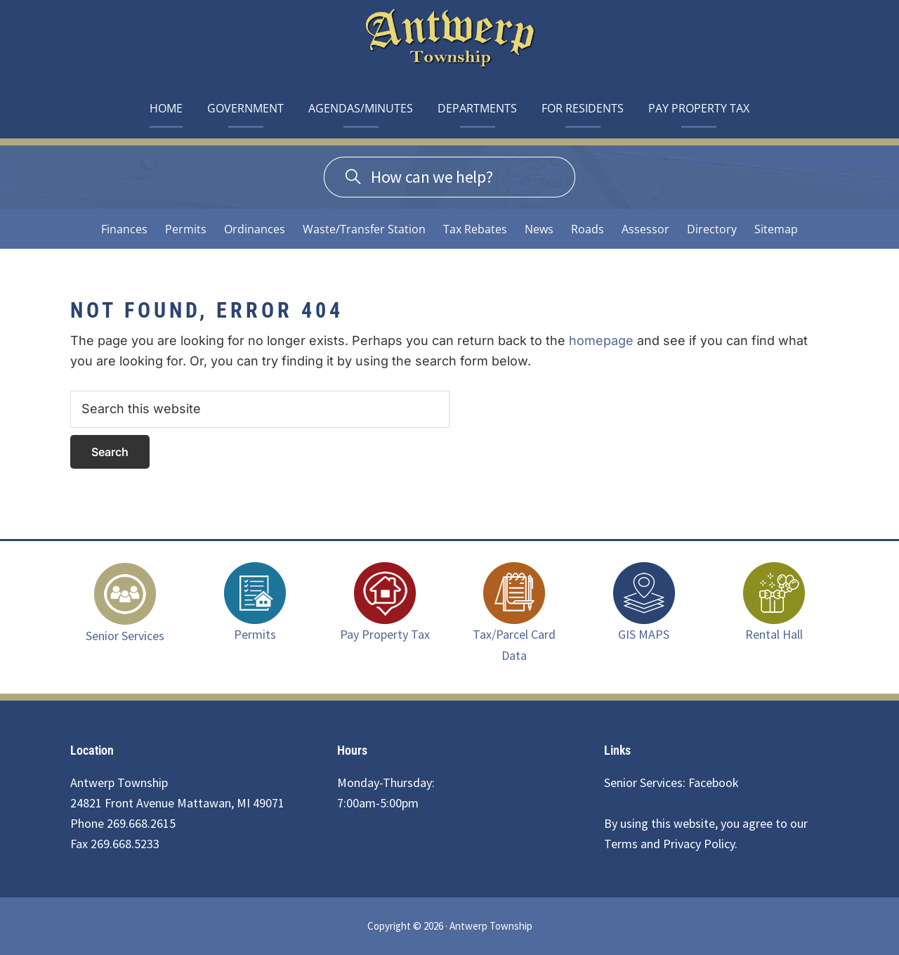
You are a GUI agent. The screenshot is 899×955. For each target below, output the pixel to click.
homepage (601, 340)
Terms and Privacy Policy (669, 844)
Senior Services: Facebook (671, 782)
